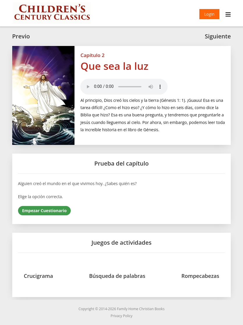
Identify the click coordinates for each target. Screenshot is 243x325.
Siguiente (218, 36)
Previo (21, 36)
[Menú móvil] (228, 15)
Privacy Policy (121, 315)
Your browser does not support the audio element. (124, 87)
